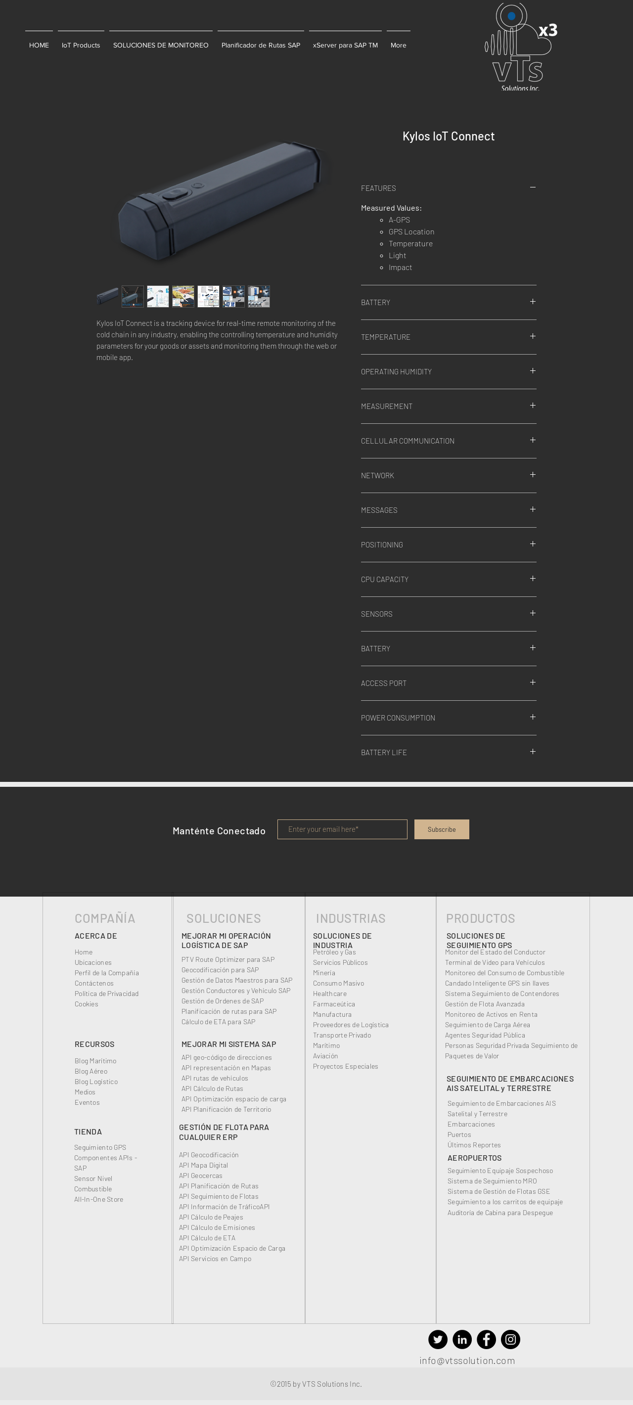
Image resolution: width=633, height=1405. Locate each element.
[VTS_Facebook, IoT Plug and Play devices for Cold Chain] (486, 1339)
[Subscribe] (441, 829)
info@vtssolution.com (467, 1360)
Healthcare (330, 993)
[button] (39, 40)
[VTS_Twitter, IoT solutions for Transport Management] (438, 1339)
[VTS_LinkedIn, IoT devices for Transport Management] (462, 1339)
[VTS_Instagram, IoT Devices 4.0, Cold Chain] (510, 1339)
